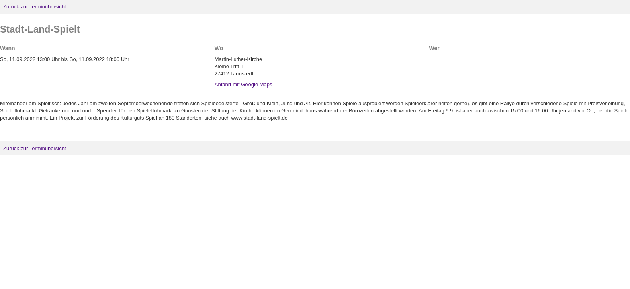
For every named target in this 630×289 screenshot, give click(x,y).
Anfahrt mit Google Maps (243, 84)
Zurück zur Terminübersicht (34, 7)
